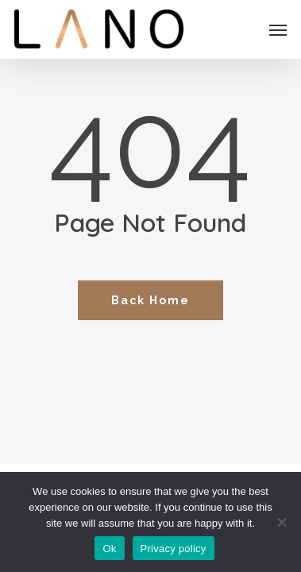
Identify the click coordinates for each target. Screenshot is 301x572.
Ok (109, 549)
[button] (278, 29)
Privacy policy (173, 549)
